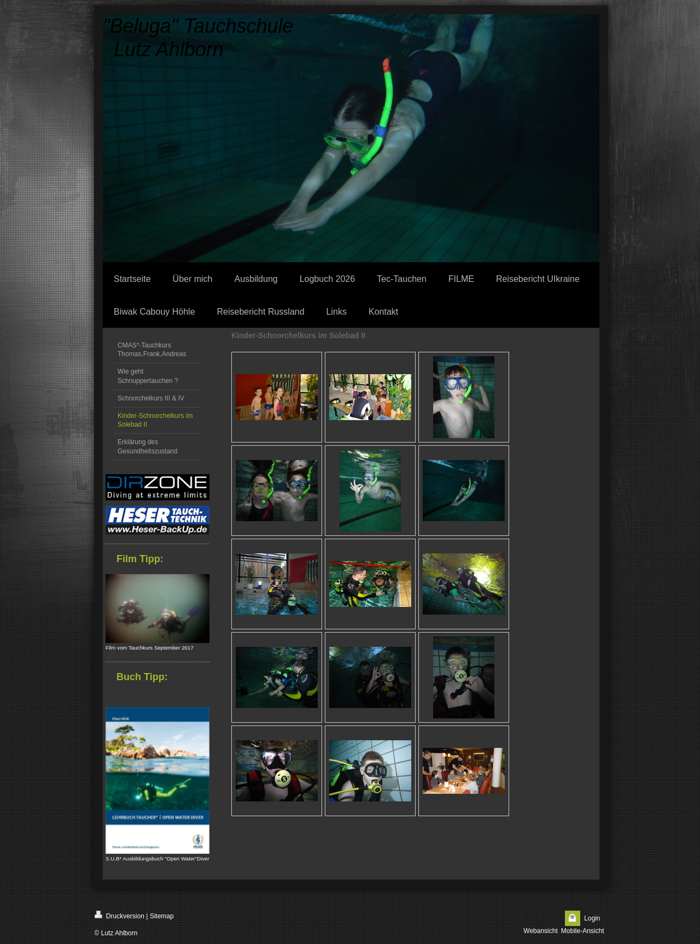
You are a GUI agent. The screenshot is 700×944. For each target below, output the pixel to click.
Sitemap (162, 916)
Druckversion (119, 915)
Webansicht (540, 931)
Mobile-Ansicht (582, 931)
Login (592, 918)
